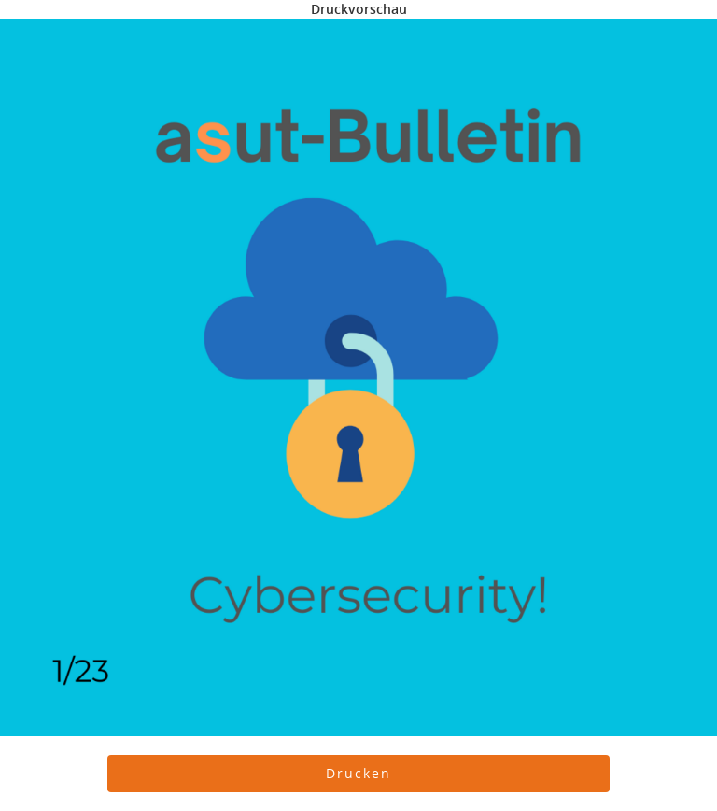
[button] (358, 773)
